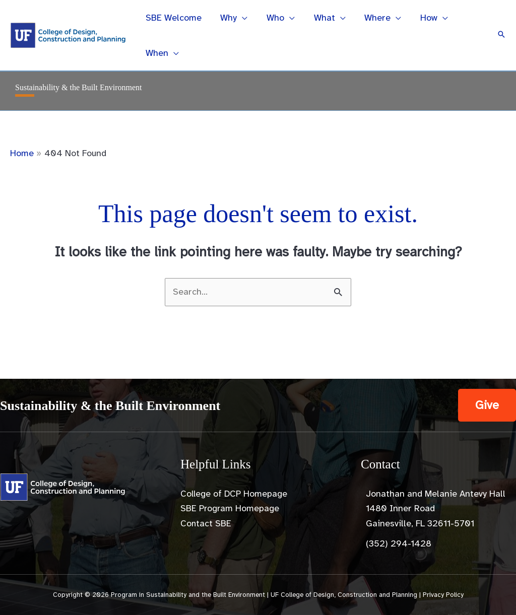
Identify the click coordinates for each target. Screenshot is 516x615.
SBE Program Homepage (230, 508)
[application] (241, 17)
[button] (232, 17)
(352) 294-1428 (398, 543)
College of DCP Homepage (234, 493)
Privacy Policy (443, 594)
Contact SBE (206, 523)
